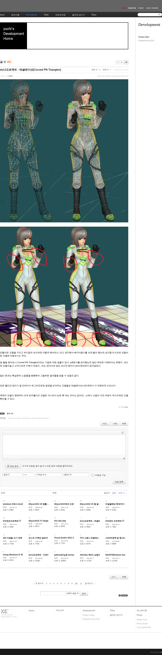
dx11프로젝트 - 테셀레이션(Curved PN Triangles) (30, 69)
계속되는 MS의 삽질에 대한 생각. (95, 555)
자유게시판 (142, 610)
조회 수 (122, 493)
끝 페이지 (89, 583)
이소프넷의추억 (144, 627)
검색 (84, 593)
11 (81, 584)
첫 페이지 (39, 583)
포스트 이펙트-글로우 (38, 538)
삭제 (115, 423)
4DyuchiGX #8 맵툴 (38, 504)
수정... (105, 423)
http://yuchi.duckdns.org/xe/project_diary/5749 (112, 76)
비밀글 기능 (100, 475)
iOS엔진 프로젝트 (113, 521)
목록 (124, 423)
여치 (5, 507)
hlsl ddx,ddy (60, 521)
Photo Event (142, 623)
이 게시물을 (123, 407)
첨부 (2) (10, 413)
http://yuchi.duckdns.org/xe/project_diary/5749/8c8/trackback (28, 418)
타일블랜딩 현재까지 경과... (118, 504)
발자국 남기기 (116, 615)
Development (89, 610)
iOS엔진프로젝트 (11, 521)
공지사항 (60, 610)
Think (112, 610)
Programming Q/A (146, 40)
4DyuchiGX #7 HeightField (41, 521)
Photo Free (142, 619)
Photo (139, 615)
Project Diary (143, 36)
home (31, 610)
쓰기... (114, 577)
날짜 (114, 493)
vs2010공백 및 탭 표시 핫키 (118, 538)
